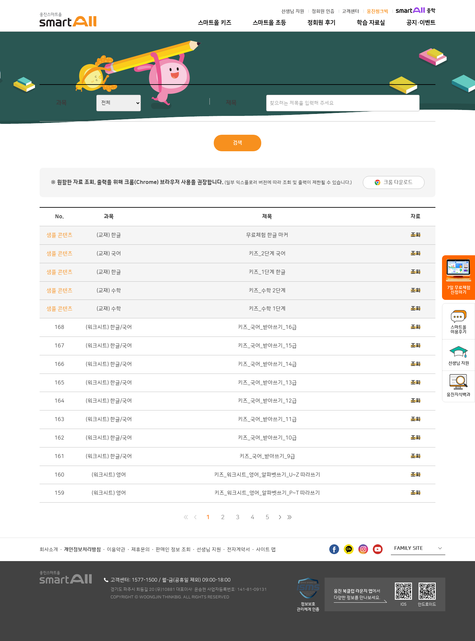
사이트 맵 (266, 549)
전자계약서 (238, 549)
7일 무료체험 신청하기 (458, 290)
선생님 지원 (292, 11)
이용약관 (116, 549)
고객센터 (350, 11)
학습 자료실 (371, 22)
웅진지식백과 (458, 394)
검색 (237, 143)
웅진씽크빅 (377, 11)
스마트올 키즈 (214, 22)
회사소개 (49, 549)
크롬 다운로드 (398, 182)
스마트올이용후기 (458, 329)
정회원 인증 (323, 11)
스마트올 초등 (269, 22)
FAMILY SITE (408, 548)
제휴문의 (140, 549)
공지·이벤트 (420, 22)
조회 (416, 235)
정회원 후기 (321, 22)
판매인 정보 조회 (173, 549)
